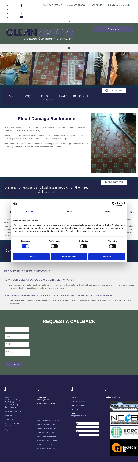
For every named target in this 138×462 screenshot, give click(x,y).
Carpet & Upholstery (12, 400)
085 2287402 (80, 5)
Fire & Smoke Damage (13, 411)
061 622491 (97, 5)
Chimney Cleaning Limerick (47, 440)
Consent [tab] (30, 211)
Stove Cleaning (10, 407)
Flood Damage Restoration (47, 436)
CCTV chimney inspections (46, 448)
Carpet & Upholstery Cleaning (48, 420)
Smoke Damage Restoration (47, 428)
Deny (31, 256)
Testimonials (9, 419)
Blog (6, 430)
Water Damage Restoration (47, 432)
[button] (113, 29)
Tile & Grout (9, 402)
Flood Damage (10, 415)
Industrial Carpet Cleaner (46, 444)
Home (7, 397)
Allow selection (69, 256)
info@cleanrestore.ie (119, 5)
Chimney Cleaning (11, 404)
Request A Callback (12, 423)
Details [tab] (69, 211)
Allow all (107, 256)
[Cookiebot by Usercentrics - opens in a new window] (114, 204)
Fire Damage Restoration (46, 424)
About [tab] (108, 211)
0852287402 (80, 405)
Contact (8, 426)
